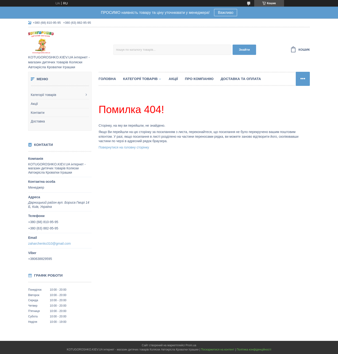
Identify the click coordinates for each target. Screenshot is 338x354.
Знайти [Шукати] (244, 49)
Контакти (37, 112)
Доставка (38, 121)
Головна (107, 78)
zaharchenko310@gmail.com (49, 243)
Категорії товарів (43, 95)
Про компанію (199, 78)
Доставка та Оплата (241, 78)
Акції (34, 104)
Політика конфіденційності (254, 349)
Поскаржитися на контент (217, 349)
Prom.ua (191, 345)
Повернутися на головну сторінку (124, 147)
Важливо (225, 13)
